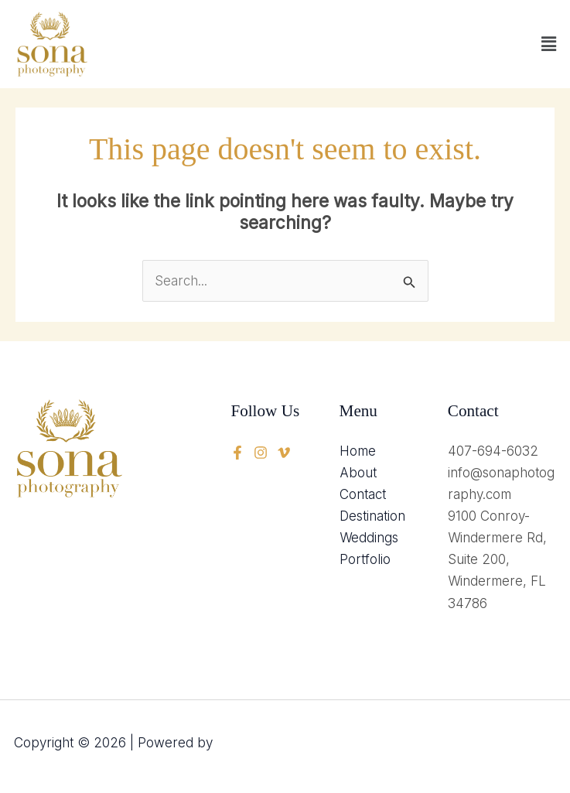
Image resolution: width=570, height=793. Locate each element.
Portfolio (365, 559)
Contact (363, 494)
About (358, 472)
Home (358, 451)
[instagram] (284, 453)
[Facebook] (237, 453)
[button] (549, 43)
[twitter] (261, 453)
